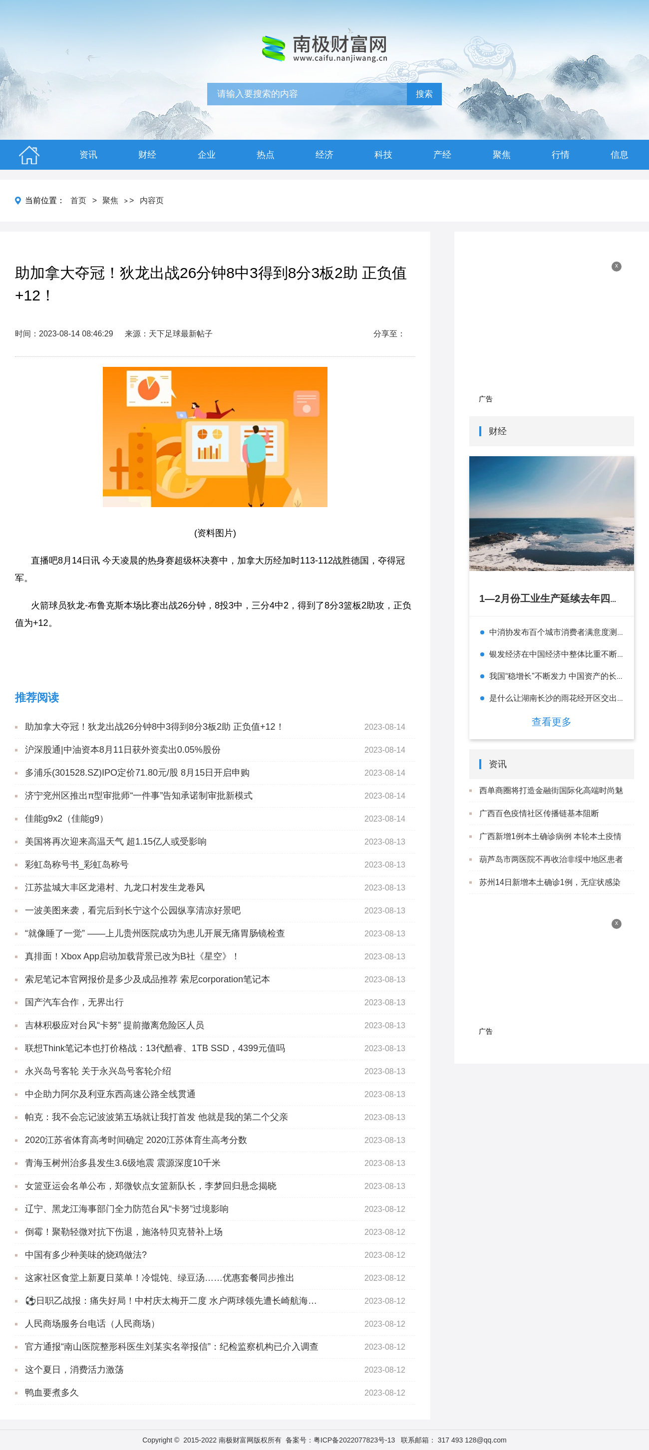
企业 (207, 155)
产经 (442, 155)
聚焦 (502, 155)
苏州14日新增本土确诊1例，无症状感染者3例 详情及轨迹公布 (550, 893)
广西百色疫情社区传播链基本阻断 (539, 813)
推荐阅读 (37, 697)
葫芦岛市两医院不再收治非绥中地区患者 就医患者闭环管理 (551, 870)
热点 (266, 155)
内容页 (152, 200)
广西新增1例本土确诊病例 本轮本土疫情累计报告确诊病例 (550, 847)
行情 (561, 155)
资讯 (88, 155)
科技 (383, 155)
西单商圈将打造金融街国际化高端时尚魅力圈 (551, 801)
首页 (78, 200)
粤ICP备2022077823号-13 (354, 1440)
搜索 (424, 94)
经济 (324, 155)
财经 (147, 155)
